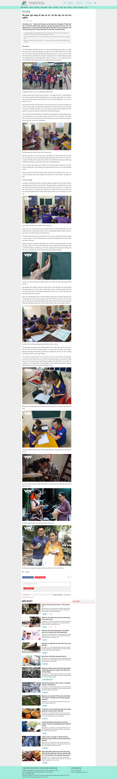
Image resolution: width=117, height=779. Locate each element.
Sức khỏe (55, 7)
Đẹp (65, 7)
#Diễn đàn (79, 3)
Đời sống (37, 7)
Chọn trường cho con (48, 679)
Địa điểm (45, 652)
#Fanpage (70, 3)
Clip (86, 7)
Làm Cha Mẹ (44, 7)
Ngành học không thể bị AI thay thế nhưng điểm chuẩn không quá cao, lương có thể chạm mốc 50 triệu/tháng (56, 670)
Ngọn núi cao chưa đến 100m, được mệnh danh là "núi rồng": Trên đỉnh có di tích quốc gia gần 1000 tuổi (56, 697)
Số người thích (67, 594)
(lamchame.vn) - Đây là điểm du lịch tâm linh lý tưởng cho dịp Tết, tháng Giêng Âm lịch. (56, 702)
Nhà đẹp (45, 614)
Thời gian (60, 594)
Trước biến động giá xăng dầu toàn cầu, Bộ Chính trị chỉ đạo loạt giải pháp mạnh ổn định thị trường (56, 723)
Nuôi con (45, 640)
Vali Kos (50, 627)
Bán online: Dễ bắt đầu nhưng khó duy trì (54, 656)
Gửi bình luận (29, 588)
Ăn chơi (75, 7)
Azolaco (51, 614)
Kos (55, 627)
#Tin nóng (88, 3)
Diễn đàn (25, 7)
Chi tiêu (44, 627)
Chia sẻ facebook (28, 577)
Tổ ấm (61, 7)
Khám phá (81, 7)
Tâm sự (70, 7)
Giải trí (50, 7)
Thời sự (31, 7)
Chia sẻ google (41, 577)
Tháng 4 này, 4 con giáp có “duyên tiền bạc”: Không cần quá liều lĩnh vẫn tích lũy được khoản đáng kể (56, 738)
